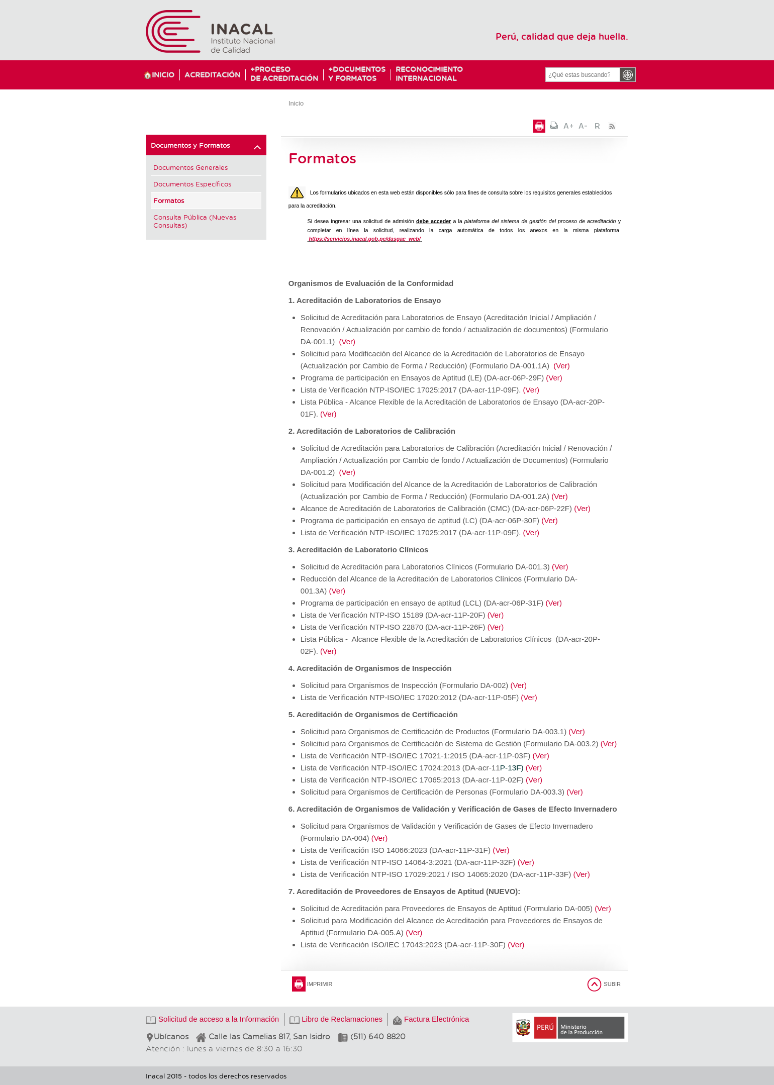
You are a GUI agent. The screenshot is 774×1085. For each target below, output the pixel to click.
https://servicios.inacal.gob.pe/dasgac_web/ (365, 239)
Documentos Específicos (192, 183)
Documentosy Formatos (354, 73)
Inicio (296, 103)
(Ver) (347, 341)
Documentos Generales (190, 167)
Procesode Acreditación (284, 73)
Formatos (168, 200)
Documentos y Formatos (206, 147)
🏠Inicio (158, 74)
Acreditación (212, 74)
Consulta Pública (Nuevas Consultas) (194, 221)
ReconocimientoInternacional (424, 73)
